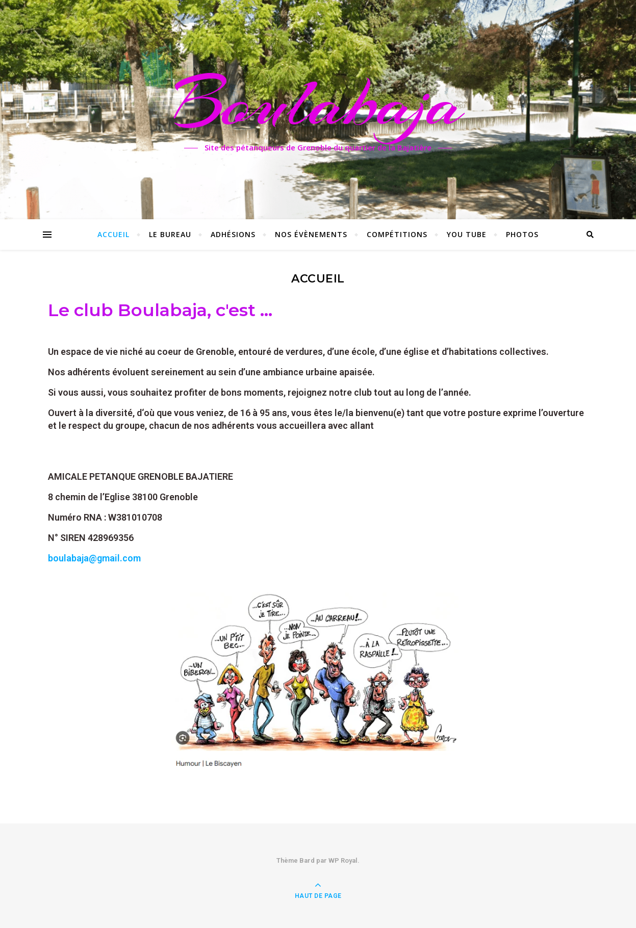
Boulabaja (318, 103)
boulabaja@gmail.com (94, 558)
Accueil (113, 234)
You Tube (467, 234)
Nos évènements (311, 234)
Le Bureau (170, 234)
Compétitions (397, 234)
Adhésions (233, 234)
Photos (522, 234)
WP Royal (343, 860)
